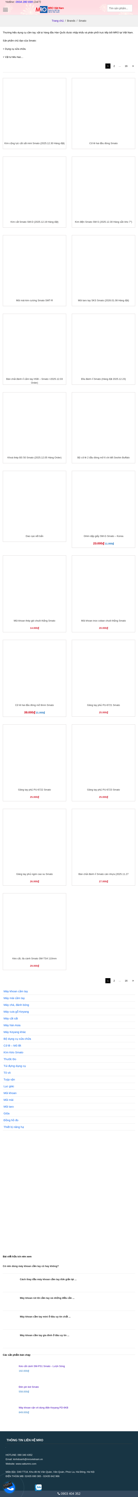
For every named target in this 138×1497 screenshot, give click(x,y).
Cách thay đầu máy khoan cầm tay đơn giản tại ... (48, 1279)
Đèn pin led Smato (29, 1386)
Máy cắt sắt (11, 1018)
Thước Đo (10, 1058)
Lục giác (9, 1086)
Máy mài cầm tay (14, 997)
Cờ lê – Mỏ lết (12, 1045)
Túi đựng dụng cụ (15, 1065)
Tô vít (7, 1072)
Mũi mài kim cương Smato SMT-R (34, 300)
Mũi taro (9, 1106)
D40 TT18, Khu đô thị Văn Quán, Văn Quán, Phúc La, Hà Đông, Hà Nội (55, 1471)
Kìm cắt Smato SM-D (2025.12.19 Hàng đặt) (34, 221)
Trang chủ (58, 20)
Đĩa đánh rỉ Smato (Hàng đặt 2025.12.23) (103, 379)
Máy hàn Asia (12, 1025)
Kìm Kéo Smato (13, 1052)
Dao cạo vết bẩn (34, 536)
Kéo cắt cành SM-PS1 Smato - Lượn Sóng (42, 1366)
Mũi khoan (10, 1092)
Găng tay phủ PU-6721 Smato (103, 705)
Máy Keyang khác (15, 1031)
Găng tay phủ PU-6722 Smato (34, 789)
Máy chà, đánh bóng (16, 1004)
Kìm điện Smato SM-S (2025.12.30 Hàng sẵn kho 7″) (103, 221)
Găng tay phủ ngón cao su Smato (34, 874)
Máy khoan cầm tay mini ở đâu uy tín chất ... (45, 1316)
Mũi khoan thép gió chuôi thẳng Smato (34, 620)
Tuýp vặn (9, 1079)
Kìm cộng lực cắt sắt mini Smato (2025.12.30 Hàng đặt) (34, 143)
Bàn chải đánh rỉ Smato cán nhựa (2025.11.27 (104, 874)
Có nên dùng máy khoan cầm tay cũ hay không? (31, 1266)
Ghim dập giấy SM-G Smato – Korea (103, 536)
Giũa (7, 1113)
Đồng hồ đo (11, 1120)
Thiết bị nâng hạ (14, 1126)
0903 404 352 (69, 1493)
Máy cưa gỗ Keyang (16, 1011)
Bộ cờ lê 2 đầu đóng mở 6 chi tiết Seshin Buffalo (103, 457)
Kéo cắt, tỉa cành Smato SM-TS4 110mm (34, 958)
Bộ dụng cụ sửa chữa (17, 1038)
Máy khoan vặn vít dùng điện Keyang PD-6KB (43, 1407)
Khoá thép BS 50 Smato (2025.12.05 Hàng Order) (35, 457)
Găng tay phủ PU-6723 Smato (103, 789)
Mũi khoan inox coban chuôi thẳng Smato (103, 620)
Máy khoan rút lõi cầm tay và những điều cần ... (47, 1297)
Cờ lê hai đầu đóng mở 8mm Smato (34, 705)
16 (126, 66)
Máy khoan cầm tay (16, 991)
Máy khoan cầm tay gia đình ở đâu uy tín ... (44, 1335)
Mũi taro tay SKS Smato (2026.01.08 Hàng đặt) (103, 300)
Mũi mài (9, 1099)
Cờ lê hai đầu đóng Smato (103, 143)
